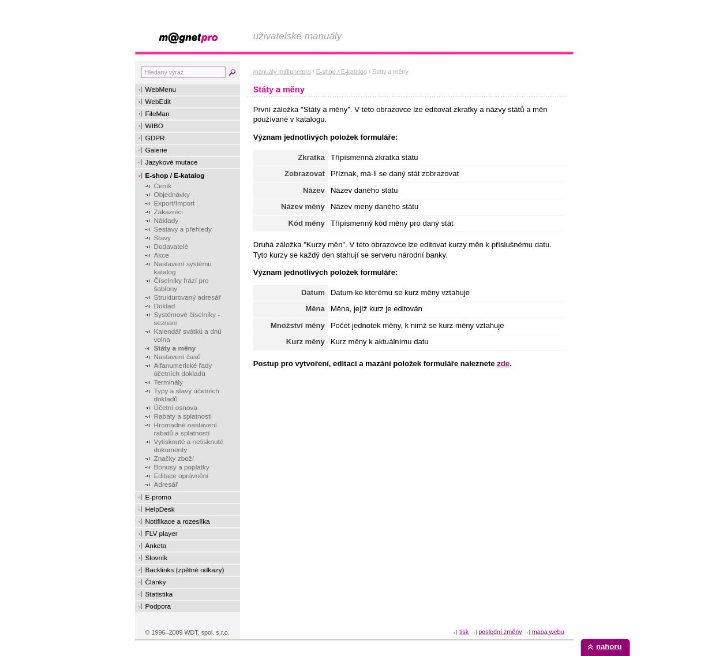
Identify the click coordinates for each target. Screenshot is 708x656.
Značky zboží (174, 458)
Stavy (162, 238)
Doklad (164, 306)
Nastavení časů (177, 357)
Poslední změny (500, 631)
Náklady (166, 221)
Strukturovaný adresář (187, 297)
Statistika (159, 594)
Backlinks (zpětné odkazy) (184, 570)
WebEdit (158, 102)
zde (503, 363)
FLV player (161, 534)
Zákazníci (168, 212)
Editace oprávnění (181, 476)
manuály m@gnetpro (282, 71)
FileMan (157, 114)
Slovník (156, 558)
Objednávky (172, 195)
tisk (464, 631)
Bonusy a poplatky (181, 467)
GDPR (155, 138)
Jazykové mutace (171, 162)
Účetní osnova (175, 408)
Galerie (156, 150)
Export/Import (174, 203)
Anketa (156, 546)
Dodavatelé (171, 247)
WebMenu (161, 89)
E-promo (158, 497)
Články (155, 582)
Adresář (166, 484)
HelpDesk (160, 509)
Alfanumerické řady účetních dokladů (183, 369)
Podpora (158, 606)
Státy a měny (175, 348)
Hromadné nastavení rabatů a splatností (186, 429)
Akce (161, 255)
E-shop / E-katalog (175, 176)
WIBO (154, 126)
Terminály (168, 382)
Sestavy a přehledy (183, 229)
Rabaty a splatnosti (183, 416)
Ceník (163, 186)
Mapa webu (548, 631)
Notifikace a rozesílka (177, 521)
